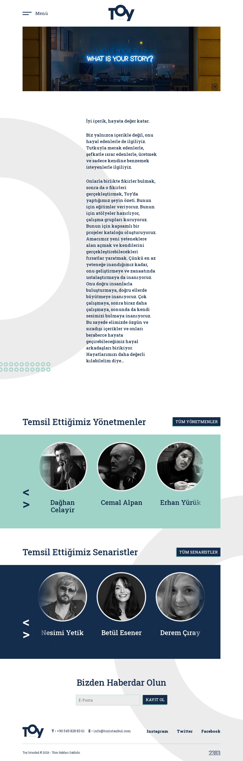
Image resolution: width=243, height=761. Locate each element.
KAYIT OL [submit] (155, 699)
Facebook (210, 731)
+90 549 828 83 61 (70, 731)
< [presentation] (26, 491)
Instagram (157, 731)
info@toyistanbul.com (112, 731)
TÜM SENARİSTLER (198, 552)
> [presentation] (26, 503)
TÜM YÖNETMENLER (197, 421)
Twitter (185, 731)
